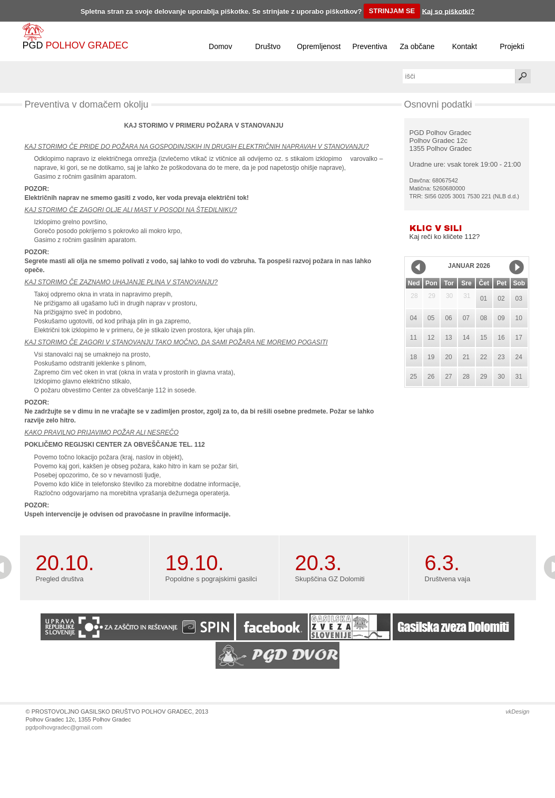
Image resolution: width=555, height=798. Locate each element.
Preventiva (369, 46)
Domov (220, 46)
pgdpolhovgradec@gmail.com (64, 727)
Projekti (512, 46)
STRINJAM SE (392, 11)
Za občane (417, 46)
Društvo (267, 46)
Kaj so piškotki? (448, 11)
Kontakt (464, 46)
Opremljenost (318, 46)
